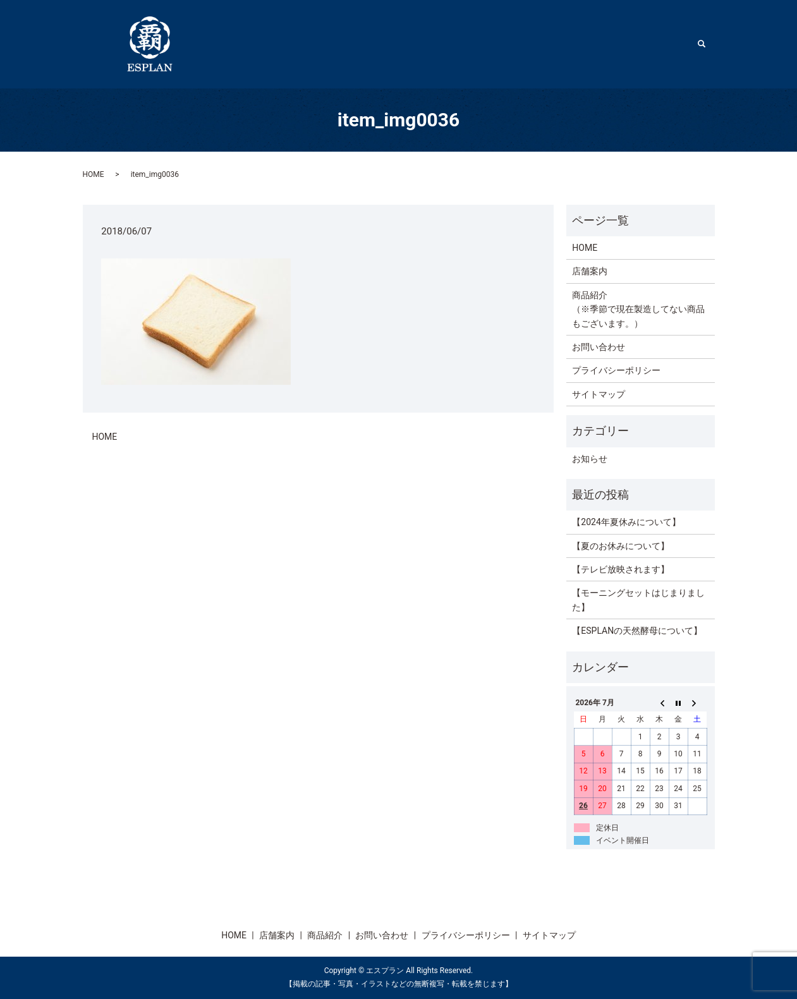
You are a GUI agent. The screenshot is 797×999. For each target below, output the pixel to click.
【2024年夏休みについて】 (626, 522)
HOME (538, 44)
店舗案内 (595, 44)
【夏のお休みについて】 (620, 546)
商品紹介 (657, 44)
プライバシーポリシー (616, 370)
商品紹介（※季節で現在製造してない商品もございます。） (638, 309)
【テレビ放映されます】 (620, 569)
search (708, 44)
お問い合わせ (598, 347)
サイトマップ (598, 394)
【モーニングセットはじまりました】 (638, 600)
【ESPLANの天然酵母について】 (637, 631)
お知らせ (589, 459)
